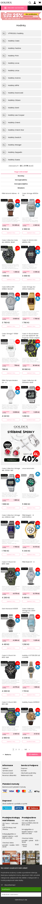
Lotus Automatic (28, 468)
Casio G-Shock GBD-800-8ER (9, 703)
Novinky (21, 176)
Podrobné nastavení (10, 894)
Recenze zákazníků (9, 775)
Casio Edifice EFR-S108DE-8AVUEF (8, 288)
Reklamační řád (26, 775)
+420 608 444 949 (10, 837)
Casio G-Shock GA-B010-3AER (9, 563)
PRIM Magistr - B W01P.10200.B (28, 516)
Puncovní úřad (7, 773)
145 (26, 749)
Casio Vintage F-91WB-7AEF (10, 335)
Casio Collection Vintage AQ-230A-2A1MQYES (29, 611)
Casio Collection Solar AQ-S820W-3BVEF (10, 241)
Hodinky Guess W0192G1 (30, 702)
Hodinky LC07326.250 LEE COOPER (31, 656)
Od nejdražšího (21, 180)
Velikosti (5, 768)
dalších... (34, 754)
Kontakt (24, 771)
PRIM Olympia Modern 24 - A (10, 381)
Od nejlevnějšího (21, 184)
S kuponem (6, 224)
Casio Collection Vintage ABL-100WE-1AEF (11, 469)
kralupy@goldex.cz (9, 834)
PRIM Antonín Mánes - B (10, 193)
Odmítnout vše (21, 900)
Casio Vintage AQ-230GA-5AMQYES (29, 288)
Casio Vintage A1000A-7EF (30, 194)
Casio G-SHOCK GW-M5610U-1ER (30, 241)
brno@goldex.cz (27, 829)
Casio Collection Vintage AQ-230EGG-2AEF (11, 516)
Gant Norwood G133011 (10, 609)
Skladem (21, 188)
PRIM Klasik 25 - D (28, 562)
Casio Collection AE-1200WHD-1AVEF (29, 381)
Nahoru (7, 755)
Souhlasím (6, 889)
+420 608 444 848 (29, 833)
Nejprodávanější (21, 172)
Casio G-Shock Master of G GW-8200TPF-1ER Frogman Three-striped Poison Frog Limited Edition (30, 338)
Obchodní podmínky (28, 773)
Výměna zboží (7, 771)
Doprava (24, 768)
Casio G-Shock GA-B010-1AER (9, 656)
